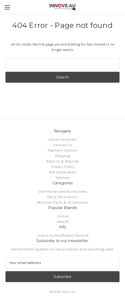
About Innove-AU (62, 139)
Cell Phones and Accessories (62, 191)
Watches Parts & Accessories (62, 202)
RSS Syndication (62, 172)
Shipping (62, 156)
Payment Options (63, 150)
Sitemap (62, 178)
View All (63, 221)
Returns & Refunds (62, 161)
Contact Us (62, 145)
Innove (62, 216)
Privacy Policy (62, 167)
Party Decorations (62, 197)
